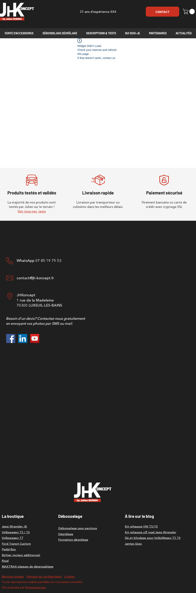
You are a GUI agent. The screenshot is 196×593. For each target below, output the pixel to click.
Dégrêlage (65, 534)
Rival (5, 561)
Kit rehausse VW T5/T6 (141, 526)
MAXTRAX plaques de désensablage (27, 566)
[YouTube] (34, 338)
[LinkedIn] (22, 338)
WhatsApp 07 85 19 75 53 (39, 260)
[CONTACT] (162, 12)
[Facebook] (10, 338)
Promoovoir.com (35, 587)
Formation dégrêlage (73, 539)
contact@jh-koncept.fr (35, 278)
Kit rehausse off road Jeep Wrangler (150, 532)
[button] (189, 11)
